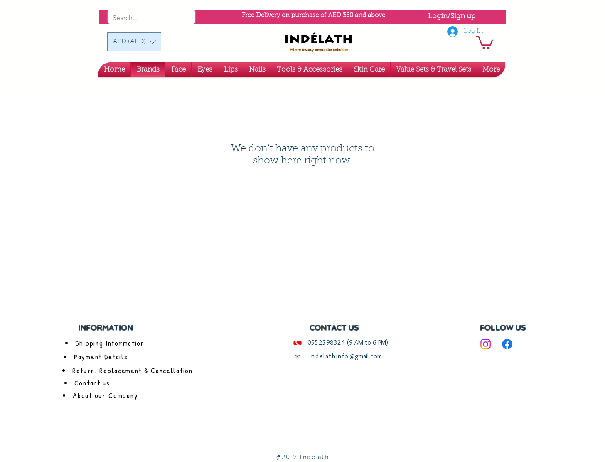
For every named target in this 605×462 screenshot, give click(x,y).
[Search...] (140, 18)
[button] (134, 41)
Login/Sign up (451, 16)
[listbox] (134, 41)
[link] (484, 42)
